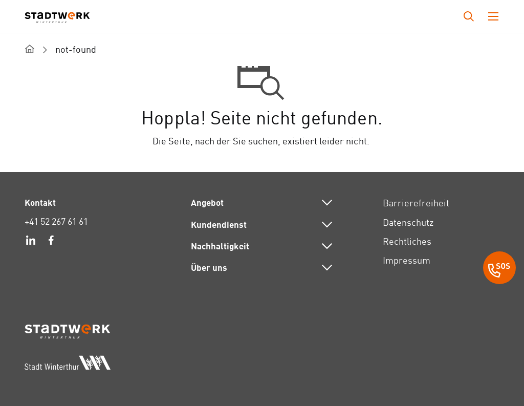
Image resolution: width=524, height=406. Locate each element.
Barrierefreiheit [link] (416, 203)
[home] (30, 49)
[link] (31, 241)
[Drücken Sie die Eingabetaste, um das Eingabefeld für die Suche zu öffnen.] (469, 16)
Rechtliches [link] (407, 241)
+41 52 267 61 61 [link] (56, 221)
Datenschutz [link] (408, 222)
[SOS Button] (499, 269)
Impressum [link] (406, 260)
